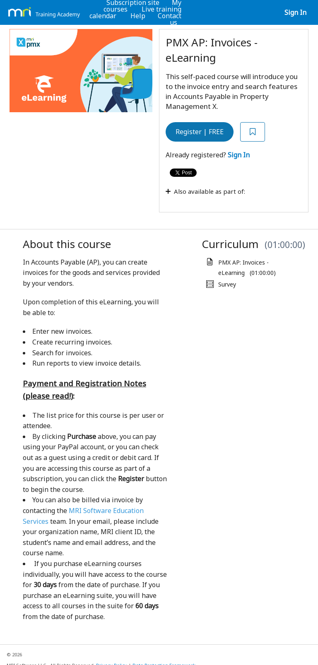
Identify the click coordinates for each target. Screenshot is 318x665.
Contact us (169, 19)
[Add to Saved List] (252, 132)
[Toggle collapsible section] (231, 195)
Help (137, 15)
